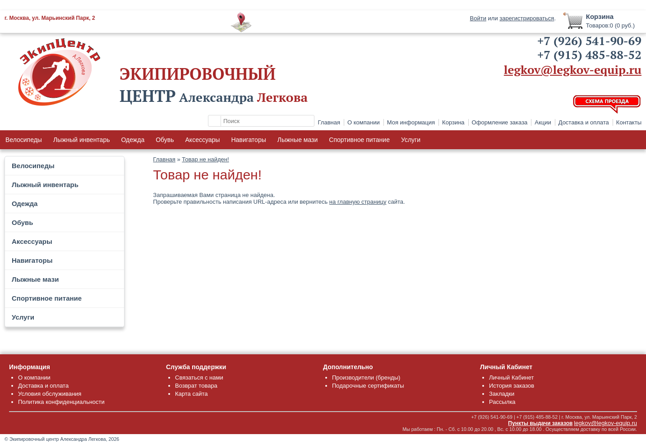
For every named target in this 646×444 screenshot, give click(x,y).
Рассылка (502, 401)
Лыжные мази (297, 139)
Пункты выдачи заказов (540, 423)
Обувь (165, 139)
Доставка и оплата (583, 122)
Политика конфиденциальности (61, 401)
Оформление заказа (500, 122)
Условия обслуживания (49, 393)
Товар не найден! (205, 159)
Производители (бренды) (366, 377)
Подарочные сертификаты (368, 385)
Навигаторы (248, 139)
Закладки (501, 393)
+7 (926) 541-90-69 (589, 40)
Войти (478, 18)
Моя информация (411, 122)
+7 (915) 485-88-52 (589, 54)
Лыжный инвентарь (81, 139)
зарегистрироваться (526, 18)
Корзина (453, 122)
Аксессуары (202, 139)
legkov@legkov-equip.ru (572, 69)
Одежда (132, 139)
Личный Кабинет (511, 377)
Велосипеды (23, 139)
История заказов (511, 385)
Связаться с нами (199, 377)
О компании (363, 122)
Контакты (628, 122)
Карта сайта (191, 393)
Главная (329, 122)
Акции (543, 122)
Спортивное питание (359, 139)
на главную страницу (358, 201)
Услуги (410, 139)
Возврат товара (196, 385)
